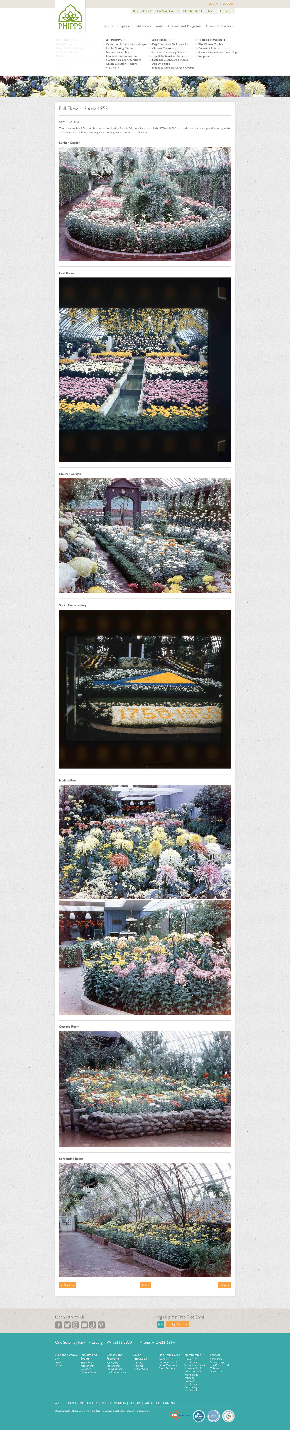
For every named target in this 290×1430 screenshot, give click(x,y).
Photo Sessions (167, 1368)
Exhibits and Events (149, 26)
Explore (59, 1362)
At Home (138, 1365)
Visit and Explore (117, 26)
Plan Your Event (166, 11)
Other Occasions (168, 1365)
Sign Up (176, 1324)
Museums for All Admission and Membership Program (193, 1373)
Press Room (75, 1403)
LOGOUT (229, 3)
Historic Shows (89, 1372)
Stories (58, 1365)
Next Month (87, 1365)
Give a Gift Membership (191, 1360)
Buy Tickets (141, 11)
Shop (210, 11)
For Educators (114, 1369)
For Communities (116, 1372)
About (59, 1403)
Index (145, 1285)
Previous (69, 1285)
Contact (169, 1403)
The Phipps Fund (219, 1365)
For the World (141, 1369)
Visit (57, 1359)
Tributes (214, 1368)
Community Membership (191, 1389)
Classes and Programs (184, 26)
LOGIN (213, 3)
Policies (135, 1403)
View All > (216, 1371)
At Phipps (138, 1362)
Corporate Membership (191, 1382)
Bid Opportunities (114, 1403)
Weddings (164, 1359)
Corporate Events (168, 1362)
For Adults (112, 1362)
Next (223, 1285)
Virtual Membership (195, 1365)
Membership (191, 11)
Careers (92, 1403)
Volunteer (152, 1403)
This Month (87, 1362)
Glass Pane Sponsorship (217, 1360)
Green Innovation (219, 26)
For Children (113, 1365)
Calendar (86, 1369)
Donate (225, 11)
